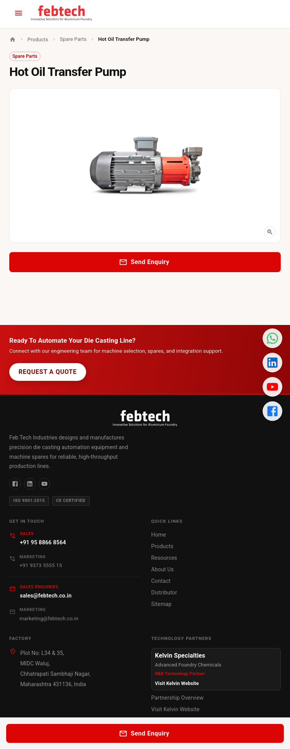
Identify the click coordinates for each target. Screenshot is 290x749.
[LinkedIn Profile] (272, 362)
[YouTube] (44, 484)
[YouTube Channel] (272, 387)
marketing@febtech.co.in (48, 618)
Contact (161, 581)
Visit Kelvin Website (176, 683)
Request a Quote (47, 372)
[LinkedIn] (30, 484)
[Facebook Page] (272, 411)
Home (158, 535)
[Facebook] (15, 484)
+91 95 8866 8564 (43, 542)
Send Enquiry (145, 262)
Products (37, 39)
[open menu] (18, 13)
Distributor (164, 592)
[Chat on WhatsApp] (272, 338)
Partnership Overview (177, 698)
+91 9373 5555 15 (40, 565)
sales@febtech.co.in (45, 595)
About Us (162, 569)
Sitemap (161, 604)
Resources (164, 558)
